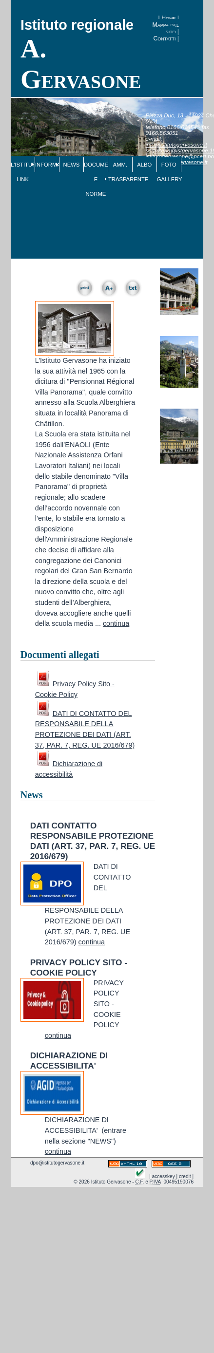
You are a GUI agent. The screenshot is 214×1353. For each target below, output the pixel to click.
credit (185, 1176)
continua (116, 623)
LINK (23, 179)
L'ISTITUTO (23, 165)
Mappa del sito (166, 28)
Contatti (164, 38)
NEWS (71, 165)
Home (168, 18)
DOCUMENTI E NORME (96, 179)
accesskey (163, 1176)
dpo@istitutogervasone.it (57, 1162)
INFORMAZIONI (47, 165)
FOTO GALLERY (169, 172)
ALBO (144, 165)
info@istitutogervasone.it (176, 145)
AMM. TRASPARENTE (120, 172)
